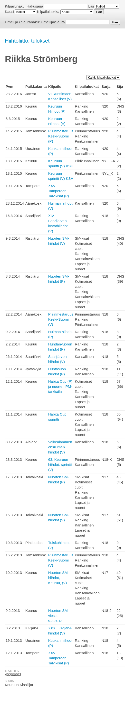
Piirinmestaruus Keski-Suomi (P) (60, 136)
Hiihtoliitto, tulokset (27, 41)
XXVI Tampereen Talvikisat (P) (58, 658)
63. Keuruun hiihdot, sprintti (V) (60, 464)
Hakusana (35, 6)
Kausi (9, 11)
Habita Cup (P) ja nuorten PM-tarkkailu (60, 386)
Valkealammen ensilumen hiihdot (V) (60, 447)
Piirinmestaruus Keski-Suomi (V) (60, 319)
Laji (91, 6)
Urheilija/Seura (53, 22)
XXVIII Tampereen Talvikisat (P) (58, 191)
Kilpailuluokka (48, 11)
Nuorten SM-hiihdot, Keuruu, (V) (58, 577)
